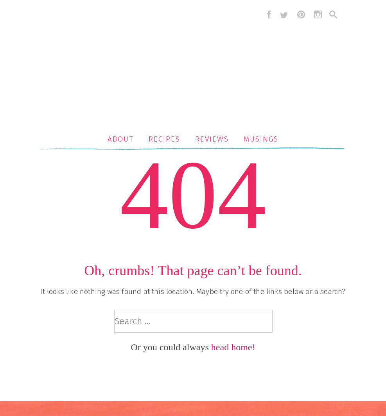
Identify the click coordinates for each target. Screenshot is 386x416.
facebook (267, 14)
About (121, 138)
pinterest (301, 14)
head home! (233, 347)
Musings (261, 138)
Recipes (164, 138)
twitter (284, 14)
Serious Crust (197, 65)
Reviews (211, 138)
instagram (318, 14)
